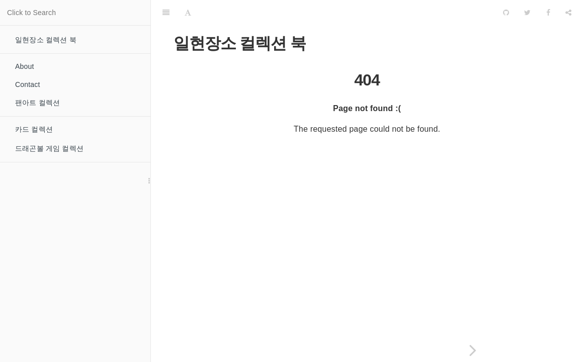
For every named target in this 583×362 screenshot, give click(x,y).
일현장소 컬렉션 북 (45, 40)
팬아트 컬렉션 (37, 103)
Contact (27, 84)
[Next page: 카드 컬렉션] (473, 350)
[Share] (568, 12)
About (24, 66)
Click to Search (31, 13)
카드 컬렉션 (34, 129)
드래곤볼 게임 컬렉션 (49, 148)
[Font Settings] (188, 12)
